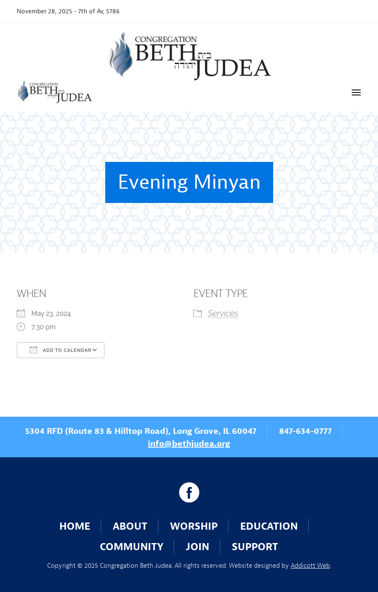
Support (255, 547)
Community (131, 547)
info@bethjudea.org (189, 443)
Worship (194, 526)
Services (223, 313)
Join (197, 547)
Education (269, 526)
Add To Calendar (60, 350)
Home (74, 526)
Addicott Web (310, 565)
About (130, 526)
